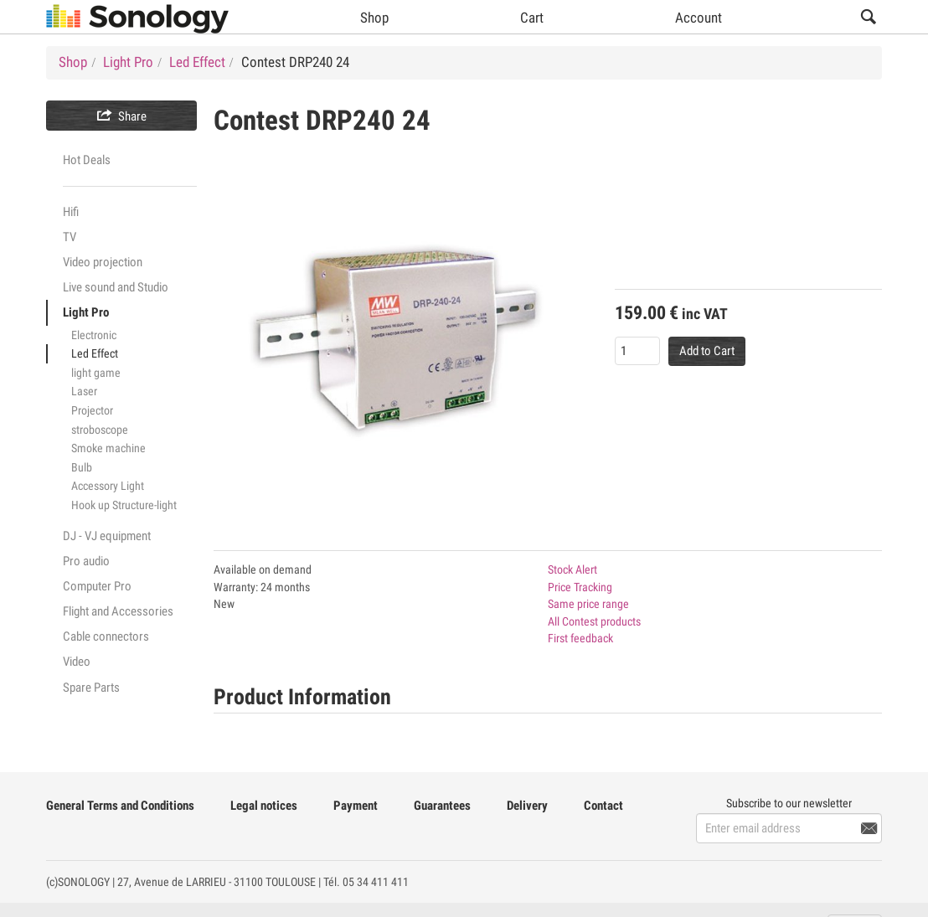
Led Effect (94, 353)
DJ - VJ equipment (107, 536)
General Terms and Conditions (120, 805)
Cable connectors (106, 636)
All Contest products (594, 621)
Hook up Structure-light (124, 505)
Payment (355, 805)
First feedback (580, 638)
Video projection (102, 262)
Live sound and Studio (115, 287)
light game (96, 372)
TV (69, 237)
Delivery (527, 805)
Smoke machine (108, 448)
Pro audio (86, 561)
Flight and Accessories (118, 611)
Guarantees (442, 805)
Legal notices (263, 805)
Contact (603, 805)
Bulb (81, 467)
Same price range (588, 603)
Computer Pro (97, 586)
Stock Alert (572, 569)
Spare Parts (91, 687)
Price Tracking (580, 587)
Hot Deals (87, 159)
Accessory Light (107, 485)
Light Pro (86, 312)
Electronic (93, 335)
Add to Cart (707, 350)
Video (76, 661)
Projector (92, 410)
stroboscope (99, 429)
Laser (84, 391)
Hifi (71, 211)
